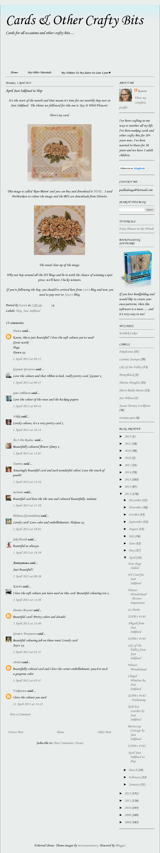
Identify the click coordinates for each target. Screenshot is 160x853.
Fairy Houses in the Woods (136, 229)
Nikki (16, 417)
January (134, 785)
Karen (142, 91)
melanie (18, 492)
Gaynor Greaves (24, 369)
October (134, 515)
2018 (128, 458)
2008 (128, 822)
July (132, 536)
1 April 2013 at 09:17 (27, 383)
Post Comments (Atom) (68, 743)
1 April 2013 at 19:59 (27, 553)
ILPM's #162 (137, 746)
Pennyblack (126, 375)
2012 (128, 794)
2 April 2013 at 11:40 (27, 600)
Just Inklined (31, 311)
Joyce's (68, 295)
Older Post (104, 732)
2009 (128, 815)
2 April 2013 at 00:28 (27, 576)
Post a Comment (20, 714)
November (135, 507)
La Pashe (134, 610)
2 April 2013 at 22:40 (27, 624)
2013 (128, 494)
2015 (128, 480)
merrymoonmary (88, 846)
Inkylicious (126, 352)
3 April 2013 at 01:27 (27, 652)
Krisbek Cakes (128, 333)
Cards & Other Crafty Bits (74, 20)
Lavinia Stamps (129, 359)
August (134, 529)
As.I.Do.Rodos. (23, 440)
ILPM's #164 (137, 639)
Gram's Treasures (24, 634)
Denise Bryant (22, 610)
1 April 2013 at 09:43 (27, 406)
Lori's (86, 290)
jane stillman (21, 393)
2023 (128, 437)
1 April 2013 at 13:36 (27, 482)
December (135, 500)
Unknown (19, 691)
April (132, 558)
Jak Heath (20, 540)
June (132, 544)
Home (14, 72)
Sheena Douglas (129, 383)
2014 (128, 487)
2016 (128, 472)
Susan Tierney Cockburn (134, 406)
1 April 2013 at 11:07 (27, 454)
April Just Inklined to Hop (136, 757)
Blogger (120, 846)
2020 (128, 451)
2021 (128, 444)
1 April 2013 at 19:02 (27, 529)
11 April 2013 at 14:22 (28, 704)
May (132, 551)
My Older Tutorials (39, 72)
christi (17, 662)
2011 (128, 801)
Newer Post (15, 732)
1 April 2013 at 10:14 (27, 430)
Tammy (18, 464)
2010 (128, 808)
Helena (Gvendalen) (26, 516)
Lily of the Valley (130, 367)
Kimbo (17, 587)
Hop (18, 311)
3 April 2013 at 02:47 (27, 681)
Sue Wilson (126, 398)
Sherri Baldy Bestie (131, 390)
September (136, 522)
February (135, 777)
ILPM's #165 (137, 617)
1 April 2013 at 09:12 (27, 359)
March (133, 770)
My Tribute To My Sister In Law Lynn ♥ (86, 73)
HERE (97, 192)
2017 (128, 465)
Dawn (17, 331)
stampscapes (127, 418)
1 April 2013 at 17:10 (27, 506)
